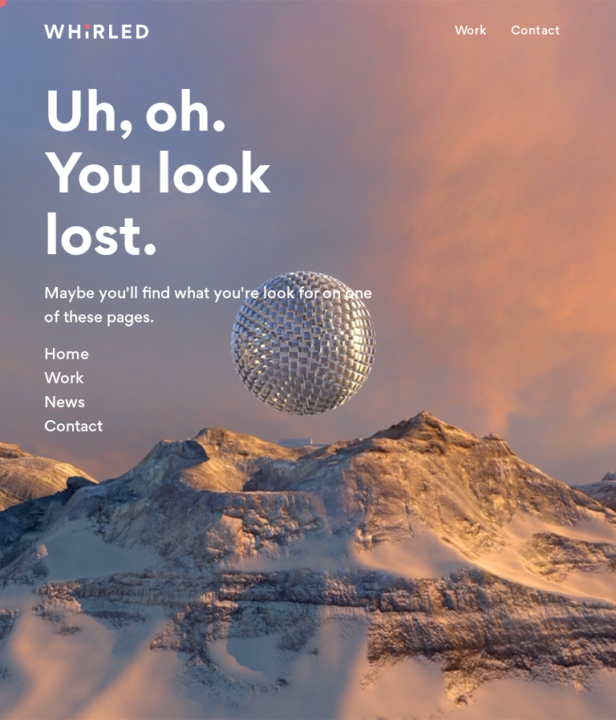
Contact (536, 30)
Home (66, 353)
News (64, 401)
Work (471, 30)
